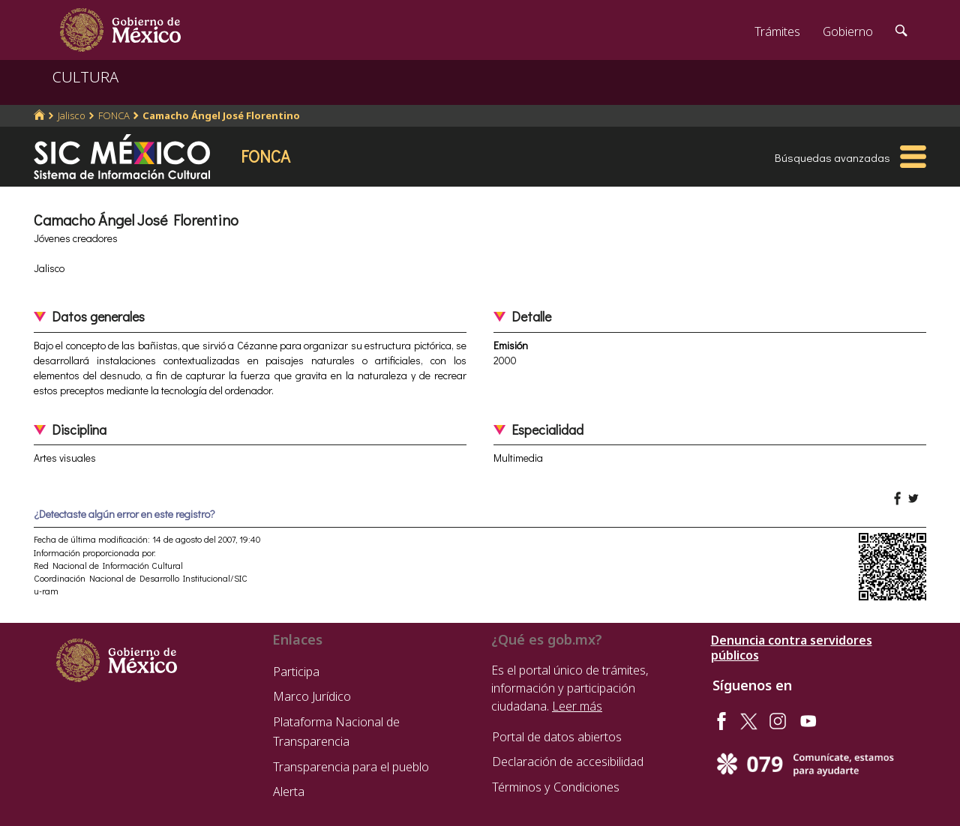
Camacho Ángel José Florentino (221, 115)
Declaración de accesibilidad (568, 761)
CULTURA (85, 77)
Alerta (288, 791)
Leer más (577, 706)
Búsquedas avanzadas (832, 157)
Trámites (777, 31)
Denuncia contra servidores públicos (791, 647)
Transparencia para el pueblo (351, 767)
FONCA (114, 115)
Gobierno (848, 31)
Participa (296, 671)
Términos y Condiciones (556, 787)
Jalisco (72, 115)
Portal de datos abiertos (557, 737)
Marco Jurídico (312, 696)
